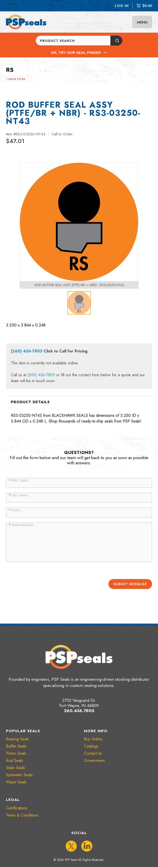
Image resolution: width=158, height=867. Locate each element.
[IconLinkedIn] (86, 846)
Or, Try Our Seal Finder (79, 52)
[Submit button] (116, 41)
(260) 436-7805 (26, 351)
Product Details (30, 402)
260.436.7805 (79, 711)
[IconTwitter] (71, 846)
